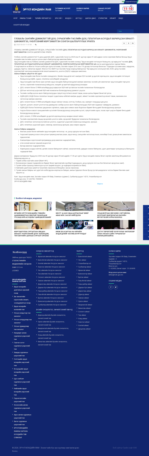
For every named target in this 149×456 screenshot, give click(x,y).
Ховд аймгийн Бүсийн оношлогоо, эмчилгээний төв (51, 336)
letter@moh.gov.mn (116, 275)
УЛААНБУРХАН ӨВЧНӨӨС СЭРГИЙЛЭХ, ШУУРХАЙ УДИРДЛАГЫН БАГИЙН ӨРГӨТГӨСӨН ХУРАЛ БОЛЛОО (113, 215)
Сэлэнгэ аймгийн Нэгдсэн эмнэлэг (51, 277)
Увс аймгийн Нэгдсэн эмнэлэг (50, 270)
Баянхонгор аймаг (85, 274)
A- (124, 43)
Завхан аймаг (83, 298)
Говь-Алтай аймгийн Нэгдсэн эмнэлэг (52, 294)
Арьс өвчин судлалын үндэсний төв (22, 416)
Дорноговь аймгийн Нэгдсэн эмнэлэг (52, 284)
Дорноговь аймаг (84, 291)
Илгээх (104, 9)
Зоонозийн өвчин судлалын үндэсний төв (22, 408)
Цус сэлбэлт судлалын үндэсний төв (22, 382)
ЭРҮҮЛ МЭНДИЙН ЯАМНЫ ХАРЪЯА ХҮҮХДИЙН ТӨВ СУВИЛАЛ (21, 433)
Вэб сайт (117, 448)
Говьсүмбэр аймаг (85, 284)
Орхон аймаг (83, 301)
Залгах (82, 9)
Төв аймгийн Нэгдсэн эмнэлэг (49, 274)
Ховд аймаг (82, 319)
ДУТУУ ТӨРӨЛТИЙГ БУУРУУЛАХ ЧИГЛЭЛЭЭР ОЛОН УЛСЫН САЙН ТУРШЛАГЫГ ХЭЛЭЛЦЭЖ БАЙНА (116, 234)
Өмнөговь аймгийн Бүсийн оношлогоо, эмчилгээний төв (52, 343)
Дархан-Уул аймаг (85, 287)
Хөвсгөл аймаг (84, 322)
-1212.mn (21, 264)
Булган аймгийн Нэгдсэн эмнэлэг (51, 298)
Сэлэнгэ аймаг (84, 312)
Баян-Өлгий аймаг (85, 256)
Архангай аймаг (84, 270)
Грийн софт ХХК (130, 448)
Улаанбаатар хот (84, 263)
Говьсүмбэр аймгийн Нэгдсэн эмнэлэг (53, 291)
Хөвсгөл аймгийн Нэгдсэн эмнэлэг (51, 267)
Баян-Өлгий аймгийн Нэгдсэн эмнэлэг (52, 260)
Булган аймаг (83, 277)
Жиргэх (100, 184)
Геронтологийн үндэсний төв (20, 399)
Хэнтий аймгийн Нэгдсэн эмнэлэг (51, 263)
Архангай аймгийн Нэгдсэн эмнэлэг (52, 256)
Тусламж (62, 9)
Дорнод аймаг (83, 294)
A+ (133, 43)
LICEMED (15, 271)
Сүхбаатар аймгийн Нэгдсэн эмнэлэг (52, 305)
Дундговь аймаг (84, 329)
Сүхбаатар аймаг (84, 267)
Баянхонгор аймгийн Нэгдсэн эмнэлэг (52, 301)
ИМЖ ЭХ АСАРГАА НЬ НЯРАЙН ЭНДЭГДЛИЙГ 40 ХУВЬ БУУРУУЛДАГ (71, 233)
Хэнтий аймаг (83, 325)
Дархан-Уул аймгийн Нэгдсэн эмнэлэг (52, 287)
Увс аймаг (82, 260)
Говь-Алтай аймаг (85, 281)
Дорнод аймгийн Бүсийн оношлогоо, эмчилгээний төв (52, 316)
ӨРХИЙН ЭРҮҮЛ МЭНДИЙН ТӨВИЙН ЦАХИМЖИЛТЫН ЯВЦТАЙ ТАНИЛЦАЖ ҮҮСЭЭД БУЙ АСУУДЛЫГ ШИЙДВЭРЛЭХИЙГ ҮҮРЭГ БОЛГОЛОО (32, 216)
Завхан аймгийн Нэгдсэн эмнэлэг (51, 281)
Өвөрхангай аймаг (85, 305)
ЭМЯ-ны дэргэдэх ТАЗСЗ (21, 257)
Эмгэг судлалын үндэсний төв (20, 423)
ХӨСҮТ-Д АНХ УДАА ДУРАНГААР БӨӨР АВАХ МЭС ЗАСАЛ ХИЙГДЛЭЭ (72, 214)
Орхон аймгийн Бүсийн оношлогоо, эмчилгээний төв (51, 323)
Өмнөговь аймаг (84, 308)
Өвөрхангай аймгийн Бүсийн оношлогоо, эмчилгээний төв (53, 329)
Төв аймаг (82, 315)
